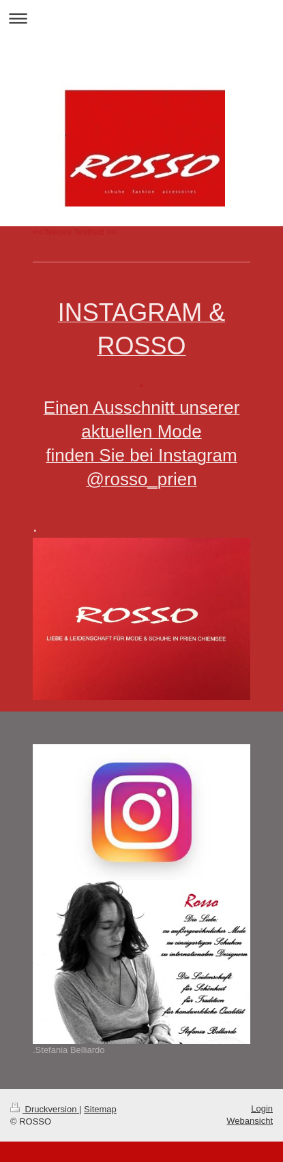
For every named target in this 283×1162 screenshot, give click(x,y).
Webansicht (249, 1121)
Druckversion (44, 1109)
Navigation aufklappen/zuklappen (141, 18)
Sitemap (100, 1109)
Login (262, 1108)
